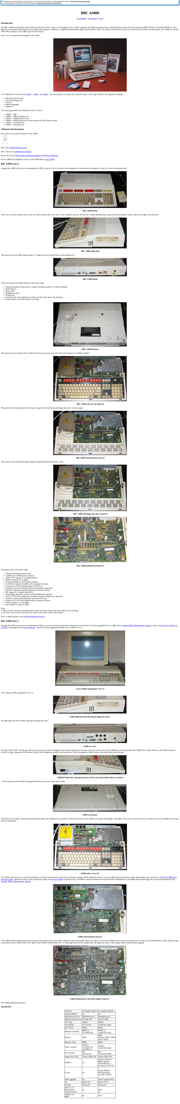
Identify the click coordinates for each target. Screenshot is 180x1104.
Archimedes (81, 19)
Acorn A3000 (49, 159)
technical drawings (51, 156)
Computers (93, 19)
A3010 (28, 94)
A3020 (35, 94)
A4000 (45, 94)
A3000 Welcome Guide (17, 148)
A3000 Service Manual (22, 152)
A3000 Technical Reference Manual (27, 156)
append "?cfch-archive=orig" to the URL (49, 3)
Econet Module (57, 879)
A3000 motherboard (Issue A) (34, 617)
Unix (101, 19)
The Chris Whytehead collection (80, 1)
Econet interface (29, 628)
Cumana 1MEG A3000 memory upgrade (136, 625)
